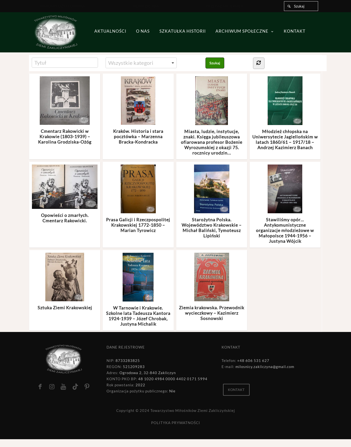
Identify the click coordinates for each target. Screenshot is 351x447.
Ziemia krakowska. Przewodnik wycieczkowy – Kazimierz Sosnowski (211, 287)
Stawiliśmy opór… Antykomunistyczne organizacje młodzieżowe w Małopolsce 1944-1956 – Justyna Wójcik (285, 204)
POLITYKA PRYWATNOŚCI (175, 422)
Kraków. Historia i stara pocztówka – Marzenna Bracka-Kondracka (138, 110)
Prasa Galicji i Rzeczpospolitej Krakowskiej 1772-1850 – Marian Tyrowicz (138, 199)
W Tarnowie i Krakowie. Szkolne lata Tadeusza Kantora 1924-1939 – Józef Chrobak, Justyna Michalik (138, 290)
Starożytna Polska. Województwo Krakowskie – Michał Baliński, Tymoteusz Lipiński (212, 201)
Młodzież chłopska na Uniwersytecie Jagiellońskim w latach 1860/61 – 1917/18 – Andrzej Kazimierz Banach (285, 113)
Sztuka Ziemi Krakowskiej (65, 282)
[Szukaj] (301, 6)
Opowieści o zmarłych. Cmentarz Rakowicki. (65, 194)
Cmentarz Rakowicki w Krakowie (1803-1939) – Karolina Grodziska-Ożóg (64, 110)
